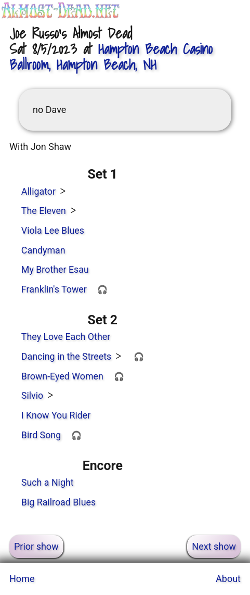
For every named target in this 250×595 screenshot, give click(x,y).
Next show (214, 546)
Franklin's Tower (54, 289)
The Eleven (43, 210)
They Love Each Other (65, 336)
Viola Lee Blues (52, 230)
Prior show (36, 546)
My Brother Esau (55, 269)
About (228, 578)
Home (21, 578)
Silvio (32, 395)
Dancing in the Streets (66, 356)
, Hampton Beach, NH (111, 56)
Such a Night (47, 482)
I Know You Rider (55, 415)
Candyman (43, 250)
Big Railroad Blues (58, 502)
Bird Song (41, 434)
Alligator (38, 191)
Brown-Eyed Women (62, 376)
